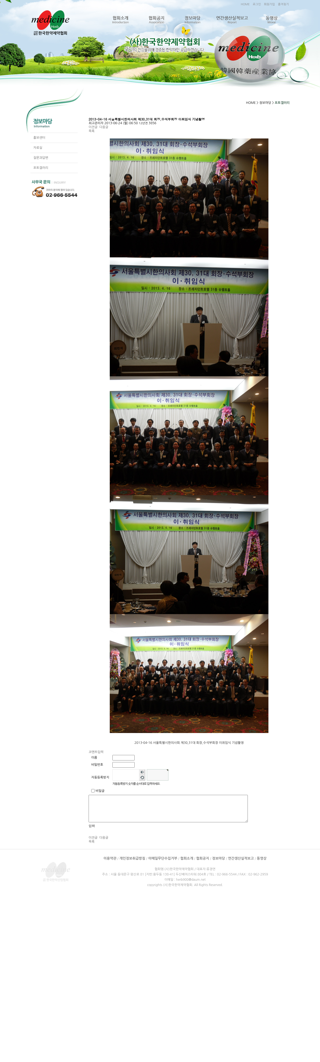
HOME (245, 4)
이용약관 (109, 858)
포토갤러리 (40, 167)
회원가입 (269, 4)
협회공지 (156, 20)
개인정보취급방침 (132, 858)
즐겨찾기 (283, 4)
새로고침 (142, 778)
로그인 (257, 4)
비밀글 (99, 790)
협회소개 (120, 20)
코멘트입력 (96, 752)
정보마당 (192, 20)
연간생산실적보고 (232, 20)
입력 (92, 825)
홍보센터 (39, 137)
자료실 (37, 147)
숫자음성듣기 (142, 772)
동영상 (271, 20)
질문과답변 (40, 157)
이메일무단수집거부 (162, 858)
